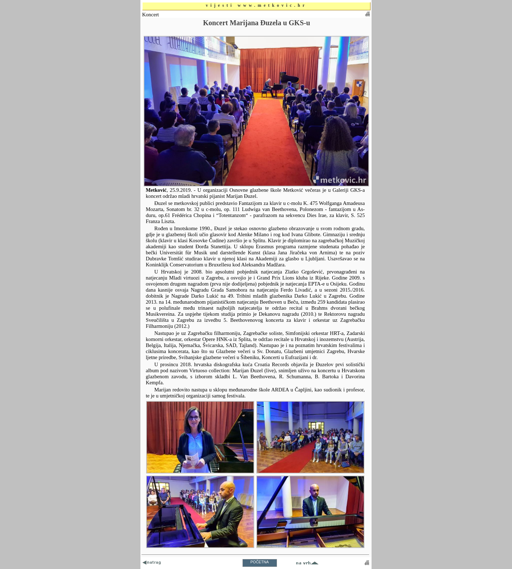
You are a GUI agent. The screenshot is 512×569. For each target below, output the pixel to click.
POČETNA (259, 562)
